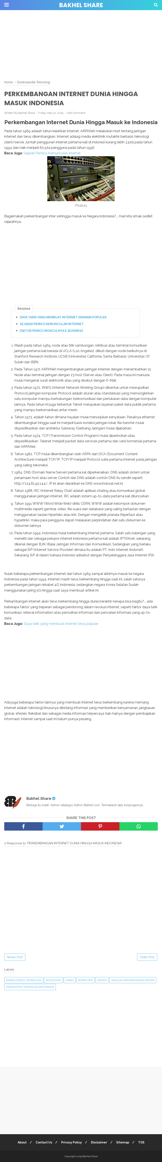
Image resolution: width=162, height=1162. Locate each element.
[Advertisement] (81, 44)
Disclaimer (99, 1142)
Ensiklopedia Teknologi (23, 980)
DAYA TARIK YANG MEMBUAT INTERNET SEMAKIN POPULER (63, 317)
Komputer (85, 980)
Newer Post (15, 957)
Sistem (102, 980)
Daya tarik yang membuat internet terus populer (61, 624)
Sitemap (122, 1142)
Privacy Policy (71, 1142)
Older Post (147, 957)
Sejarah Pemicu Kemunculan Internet (52, 153)
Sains (70, 980)
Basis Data (53, 980)
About (22, 1142)
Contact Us (44, 1142)
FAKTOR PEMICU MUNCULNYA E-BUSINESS (51, 330)
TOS (141, 1142)
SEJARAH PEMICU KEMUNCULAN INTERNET (52, 324)
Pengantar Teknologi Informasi (30, 987)
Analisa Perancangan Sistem (132, 980)
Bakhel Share (81, 5)
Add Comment (76, 112)
